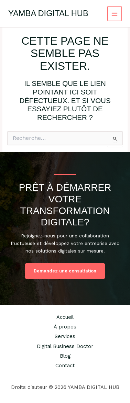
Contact (65, 365)
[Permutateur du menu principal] (114, 13)
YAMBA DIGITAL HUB (48, 13)
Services (65, 336)
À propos (65, 327)
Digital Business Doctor (65, 346)
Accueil (65, 317)
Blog (65, 356)
